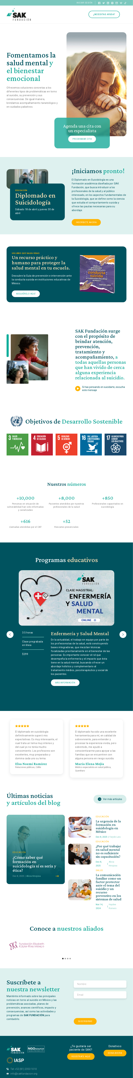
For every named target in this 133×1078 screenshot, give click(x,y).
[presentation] (100, 1008)
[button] (10, 634)
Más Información (65, 682)
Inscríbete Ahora (86, 222)
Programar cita (82, 139)
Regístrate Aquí (81, 1056)
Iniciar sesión (84, 3)
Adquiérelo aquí (26, 294)
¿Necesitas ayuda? (104, 14)
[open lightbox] (100, 388)
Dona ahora (115, 1053)
